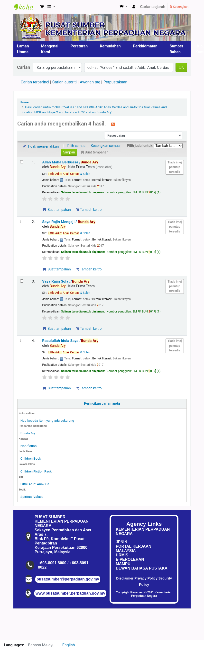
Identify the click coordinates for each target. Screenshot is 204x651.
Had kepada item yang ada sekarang (47, 420)
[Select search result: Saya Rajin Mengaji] (21, 221)
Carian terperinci (35, 82)
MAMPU (123, 564)
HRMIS (122, 555)
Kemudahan (110, 46)
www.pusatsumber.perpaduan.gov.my (70, 593)
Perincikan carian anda (102, 403)
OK (181, 67)
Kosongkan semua (105, 146)
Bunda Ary (28, 433)
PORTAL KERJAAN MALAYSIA (133, 548)
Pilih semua (76, 146)
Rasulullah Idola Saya (70, 341)
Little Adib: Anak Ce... (36, 484)
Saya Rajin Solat (66, 281)
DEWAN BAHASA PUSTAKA (141, 568)
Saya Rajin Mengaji (68, 222)
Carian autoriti (64, 82)
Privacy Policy (146, 578)
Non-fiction (28, 446)
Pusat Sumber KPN (26, 7)
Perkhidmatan (145, 46)
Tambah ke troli (89, 210)
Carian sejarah (152, 6)
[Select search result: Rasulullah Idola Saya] (21, 340)
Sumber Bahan (176, 49)
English (68, 645)
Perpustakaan (115, 82)
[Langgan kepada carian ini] (113, 124)
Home (24, 102)
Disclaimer (124, 578)
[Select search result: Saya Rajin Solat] (21, 281)
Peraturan (79, 46)
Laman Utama (23, 49)
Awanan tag (90, 82)
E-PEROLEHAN (130, 559)
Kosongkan (179, 7)
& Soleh (69, 174)
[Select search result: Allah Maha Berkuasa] (21, 161)
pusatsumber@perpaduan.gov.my (68, 579)
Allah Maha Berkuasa (70, 162)
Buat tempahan (56, 210)
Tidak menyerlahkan (40, 146)
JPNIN (121, 542)
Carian (23, 67)
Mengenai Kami (49, 49)
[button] (42, 7)
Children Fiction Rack (36, 471)
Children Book (30, 458)
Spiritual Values (31, 497)
